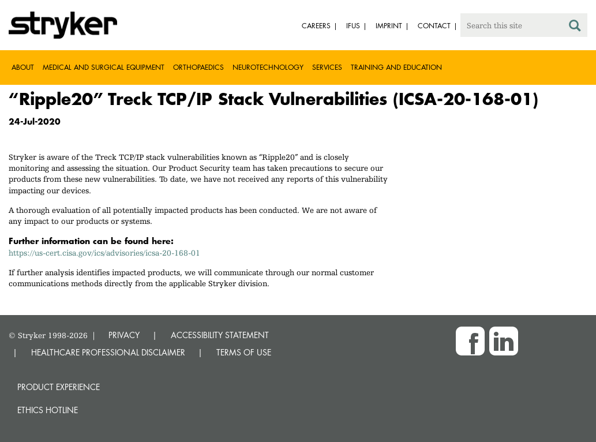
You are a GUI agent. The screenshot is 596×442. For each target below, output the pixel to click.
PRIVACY (124, 334)
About (23, 67)
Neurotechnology (268, 67)
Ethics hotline (47, 409)
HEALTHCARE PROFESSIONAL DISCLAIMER (108, 352)
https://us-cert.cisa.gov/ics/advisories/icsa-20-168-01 (104, 252)
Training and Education (396, 67)
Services (327, 67)
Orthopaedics (198, 67)
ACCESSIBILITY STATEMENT (220, 334)
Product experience (58, 386)
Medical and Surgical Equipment (103, 67)
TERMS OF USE (243, 352)
